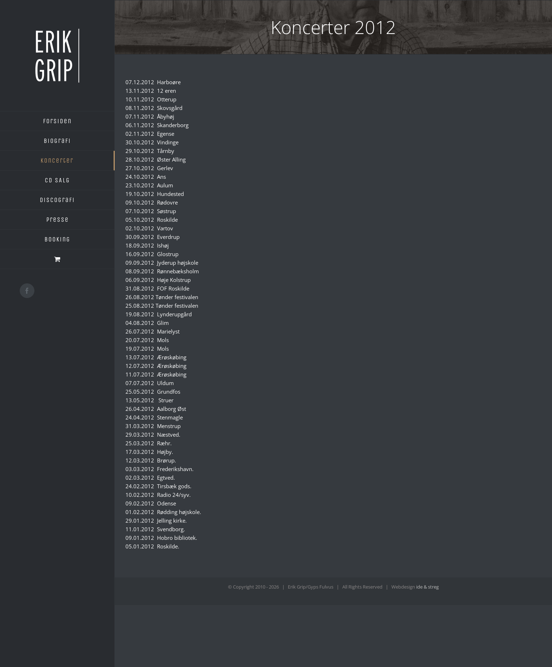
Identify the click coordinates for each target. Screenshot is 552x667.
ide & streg (427, 587)
